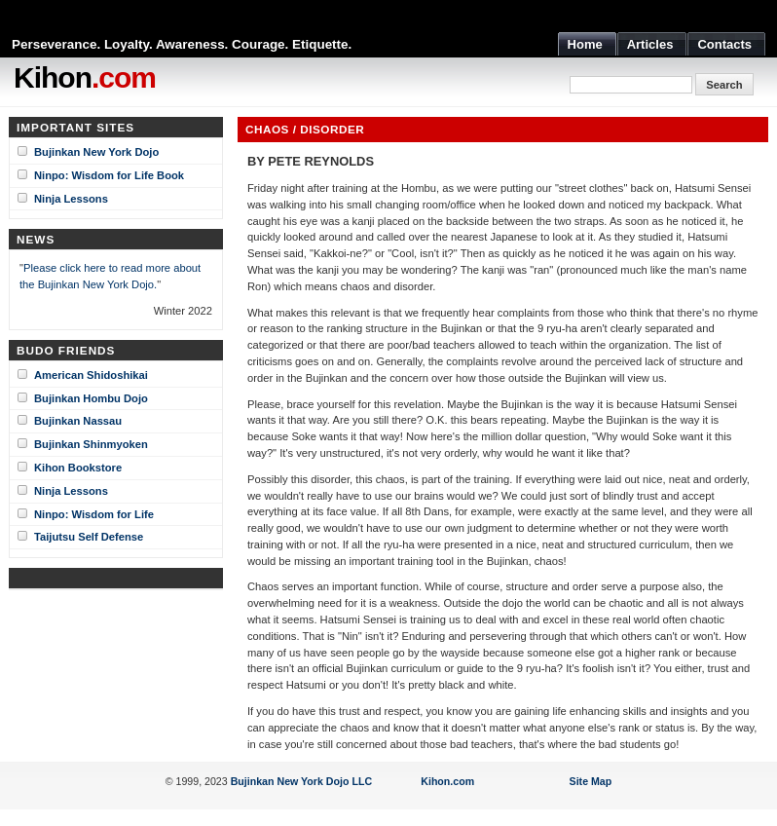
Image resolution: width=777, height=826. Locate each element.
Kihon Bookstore (78, 467)
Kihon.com (447, 781)
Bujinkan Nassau (78, 421)
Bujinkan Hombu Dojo (91, 398)
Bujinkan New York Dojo (96, 152)
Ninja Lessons (71, 199)
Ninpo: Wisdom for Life (94, 514)
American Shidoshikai (91, 375)
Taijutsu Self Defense (88, 537)
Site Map (591, 781)
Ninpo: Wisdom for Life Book (109, 175)
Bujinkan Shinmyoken (91, 444)
